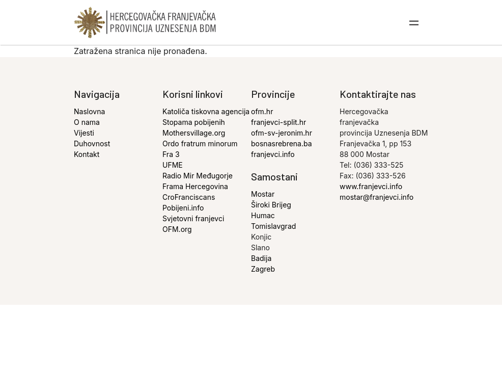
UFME (172, 165)
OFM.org (177, 229)
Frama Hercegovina (195, 186)
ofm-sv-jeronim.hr (281, 132)
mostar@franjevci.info (376, 197)
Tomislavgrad (273, 226)
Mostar (262, 194)
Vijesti (84, 132)
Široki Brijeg (271, 204)
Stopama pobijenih (193, 122)
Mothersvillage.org (193, 132)
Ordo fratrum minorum (199, 143)
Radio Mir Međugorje (197, 175)
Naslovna (89, 111)
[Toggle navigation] (414, 22)
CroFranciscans (188, 197)
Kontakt (86, 154)
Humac (263, 215)
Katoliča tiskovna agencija (205, 111)
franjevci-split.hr (278, 122)
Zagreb (263, 269)
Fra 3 (171, 154)
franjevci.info (273, 154)
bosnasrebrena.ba (281, 143)
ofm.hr (262, 111)
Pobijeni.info (183, 207)
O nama (87, 122)
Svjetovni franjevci (193, 218)
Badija (261, 258)
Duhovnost (92, 143)
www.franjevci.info (371, 186)
